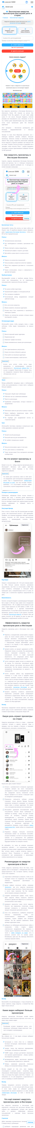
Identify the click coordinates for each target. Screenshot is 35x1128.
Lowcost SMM (8, 2)
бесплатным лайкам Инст (21, 368)
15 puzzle (17, 106)
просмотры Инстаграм (20, 687)
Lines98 (17, 100)
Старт (17, 71)
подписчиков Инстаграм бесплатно (15, 232)
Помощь (30, 1122)
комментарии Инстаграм (9, 1092)
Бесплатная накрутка (17, 17)
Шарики (17, 95)
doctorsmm (8, 887)
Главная (5, 17)
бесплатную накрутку (15, 614)
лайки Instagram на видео (19, 932)
